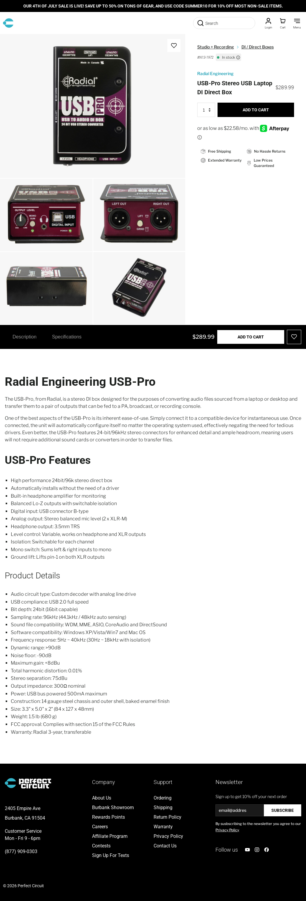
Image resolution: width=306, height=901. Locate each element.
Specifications (67, 336)
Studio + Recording (215, 46)
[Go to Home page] (8, 23)
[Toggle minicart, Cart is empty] (283, 23)
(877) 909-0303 (21, 851)
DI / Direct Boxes (257, 46)
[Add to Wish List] (173, 45)
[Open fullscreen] (11, 45)
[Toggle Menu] (297, 23)
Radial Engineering (215, 73)
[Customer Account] (268, 23)
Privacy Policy (227, 830)
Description (24, 336)
